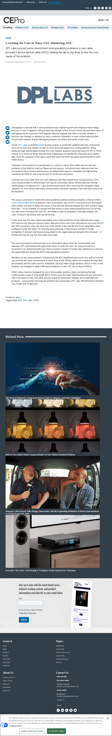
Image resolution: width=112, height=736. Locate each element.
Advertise (31, 2)
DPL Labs (22, 145)
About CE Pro (7, 681)
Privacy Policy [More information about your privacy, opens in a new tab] (15, 726)
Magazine (6, 684)
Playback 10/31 (57, 27)
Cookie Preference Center (32, 731)
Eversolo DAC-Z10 (40, 27)
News (8, 38)
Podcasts (6, 666)
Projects (5, 656)
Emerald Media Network (13, 2)
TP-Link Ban (73, 27)
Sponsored (6, 662)
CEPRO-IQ (6, 691)
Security (59, 662)
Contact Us (60, 700)
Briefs (5, 649)
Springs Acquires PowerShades (95, 27)
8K (102, 223)
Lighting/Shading (62, 659)
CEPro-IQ (42, 2)
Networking (60, 646)
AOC (20, 300)
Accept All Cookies (56, 731)
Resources (6, 659)
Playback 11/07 (22, 27)
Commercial (60, 649)
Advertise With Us (9, 677)
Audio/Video (60, 656)
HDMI (41, 145)
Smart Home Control (63, 652)
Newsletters (7, 687)
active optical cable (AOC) (23, 203)
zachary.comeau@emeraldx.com (68, 686)
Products (6, 652)
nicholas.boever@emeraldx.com (68, 696)
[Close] (108, 718)
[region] (56, 725)
